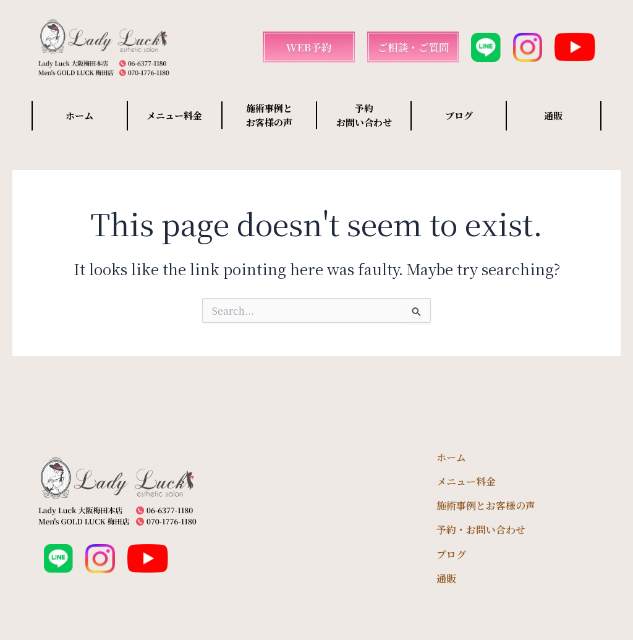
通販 (553, 115)
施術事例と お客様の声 (269, 115)
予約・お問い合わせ (480, 530)
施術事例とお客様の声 (485, 505)
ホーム (79, 115)
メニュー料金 (174, 115)
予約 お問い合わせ (364, 115)
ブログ (459, 115)
